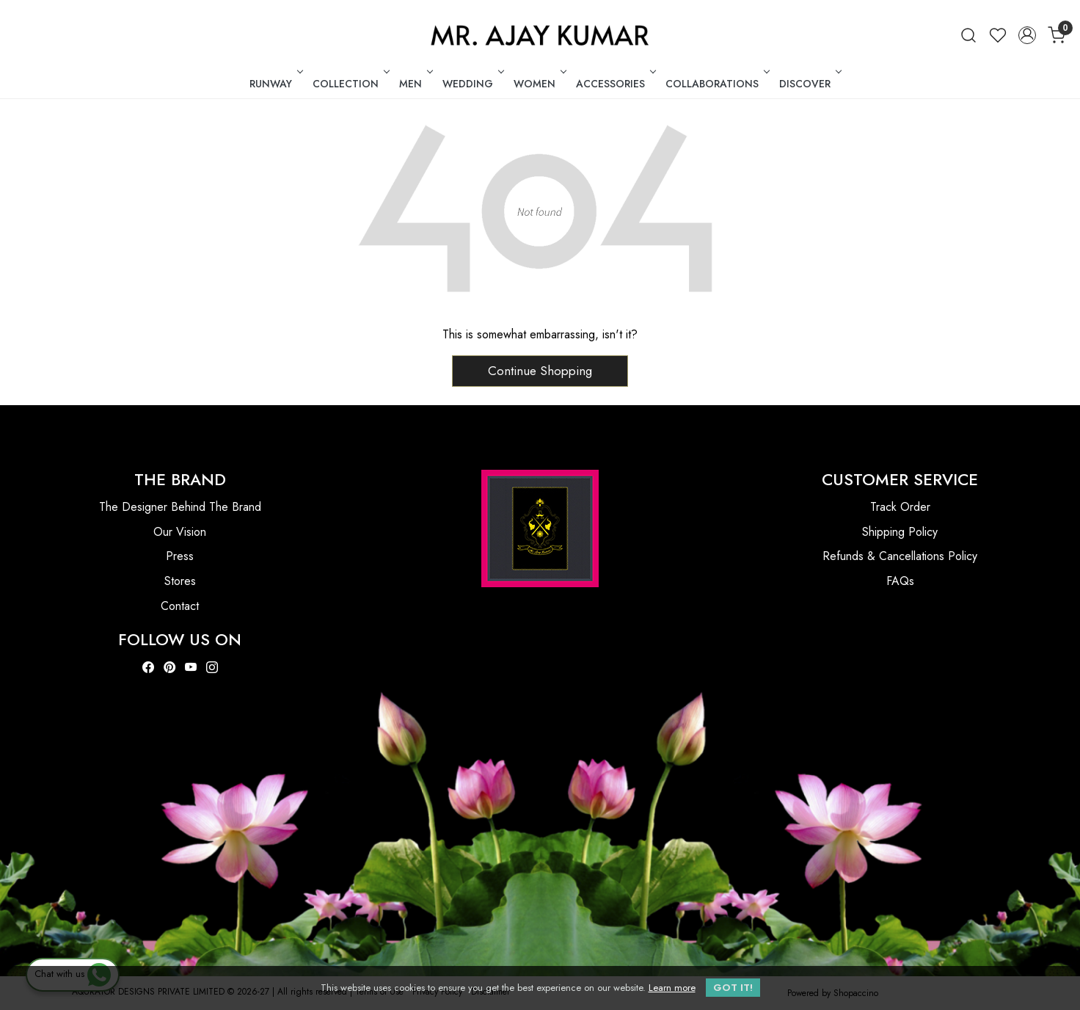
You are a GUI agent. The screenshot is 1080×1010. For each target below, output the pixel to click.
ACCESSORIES (614, 83)
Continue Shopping (540, 370)
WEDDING (471, 83)
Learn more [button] (672, 988)
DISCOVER (809, 83)
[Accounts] (1027, 35)
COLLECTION (350, 83)
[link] (968, 35)
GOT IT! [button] (733, 988)
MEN (414, 83)
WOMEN (538, 83)
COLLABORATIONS (716, 83)
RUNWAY (274, 83)
